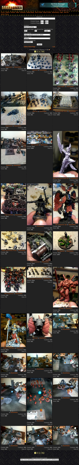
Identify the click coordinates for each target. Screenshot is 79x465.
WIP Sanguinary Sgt (61, 224)
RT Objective (61, 251)
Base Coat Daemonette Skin (61, 178)
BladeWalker (17, 67)
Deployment (9, 67)
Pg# (43, 51)
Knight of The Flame (9, 348)
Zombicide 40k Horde (61, 111)
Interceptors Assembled (34, 278)
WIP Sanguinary (8, 293)
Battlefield (9, 165)
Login (53, 46)
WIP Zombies (35, 145)
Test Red (60, 308)
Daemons (35, 70)
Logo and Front (9, 214)
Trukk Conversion (35, 262)
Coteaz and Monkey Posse (8, 250)
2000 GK (35, 111)
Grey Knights (61, 86)
